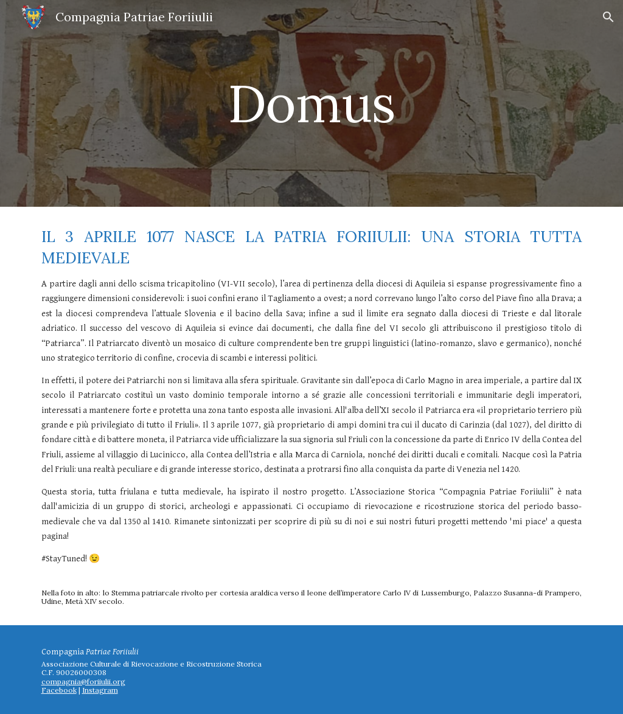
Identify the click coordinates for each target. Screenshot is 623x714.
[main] (311, 103)
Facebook (59, 690)
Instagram (100, 690)
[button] (608, 17)
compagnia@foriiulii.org (83, 681)
